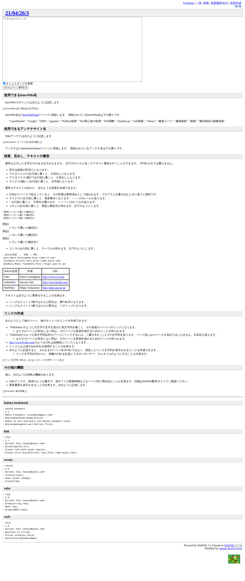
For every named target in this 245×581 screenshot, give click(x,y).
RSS (225, 3)
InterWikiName (30, 127)
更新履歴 (216, 3)
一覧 (199, 3)
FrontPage (188, 3)
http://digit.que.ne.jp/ (54, 300)
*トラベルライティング (80, 55)
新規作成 (235, 3)
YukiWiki (229, 558)
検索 (206, 3)
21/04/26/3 (17, 13)
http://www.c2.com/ (53, 289)
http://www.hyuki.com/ (55, 295)
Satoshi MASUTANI (230, 561)
